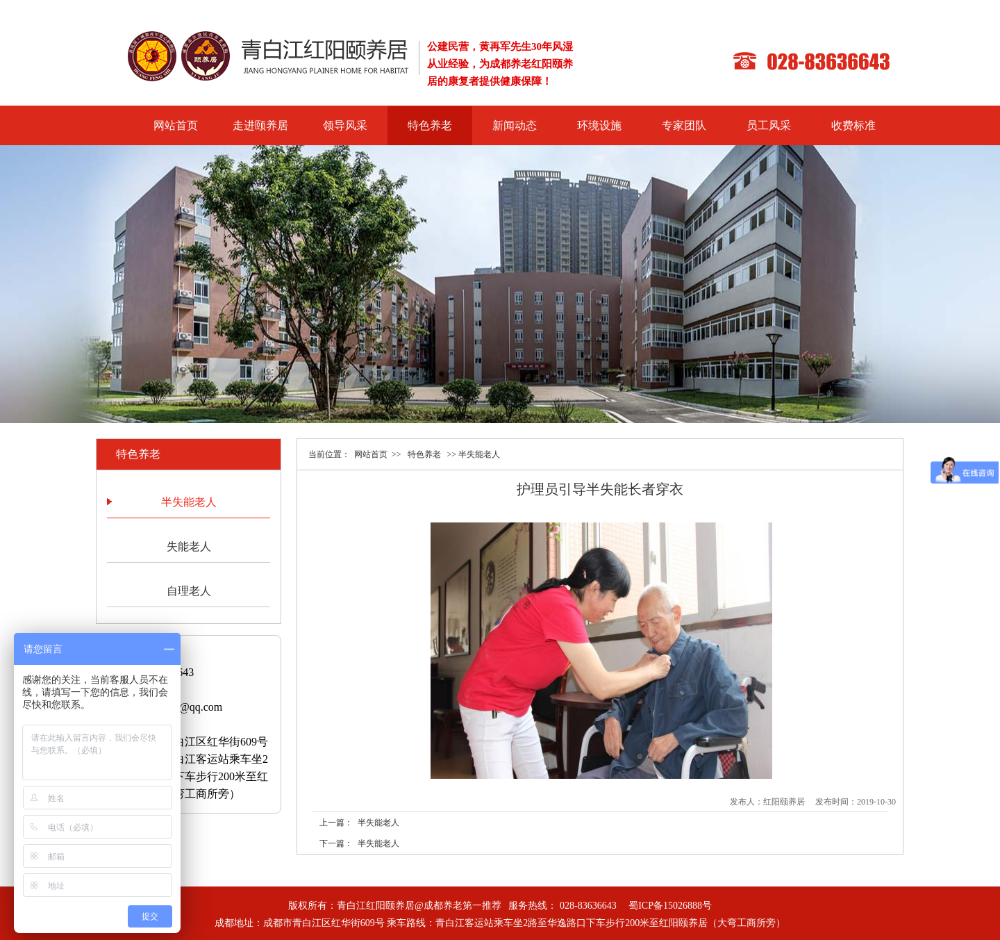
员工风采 (769, 125)
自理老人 (189, 591)
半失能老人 (189, 502)
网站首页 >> (377, 454)
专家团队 (684, 125)
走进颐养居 (260, 125)
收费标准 (853, 125)
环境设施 (599, 125)
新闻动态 (514, 125)
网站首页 (175, 125)
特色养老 (430, 125)
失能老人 (189, 546)
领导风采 (345, 125)
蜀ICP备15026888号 (670, 905)
